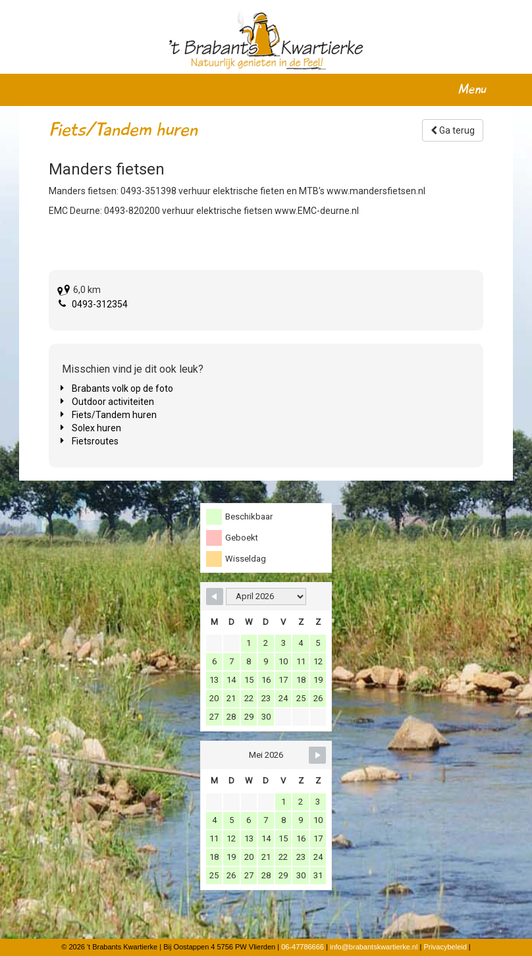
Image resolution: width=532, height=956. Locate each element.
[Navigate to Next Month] (317, 755)
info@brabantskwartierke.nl (373, 947)
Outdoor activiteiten (113, 401)
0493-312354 (100, 304)
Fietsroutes (95, 441)
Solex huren (96, 428)
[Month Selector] (266, 596)
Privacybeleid (444, 947)
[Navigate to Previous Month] (214, 596)
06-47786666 (302, 947)
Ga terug (453, 130)
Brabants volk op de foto (122, 388)
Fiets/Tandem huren (114, 415)
